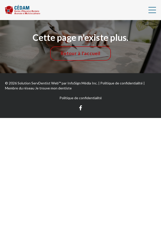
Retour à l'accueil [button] (80, 53)
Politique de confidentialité (80, 98)
